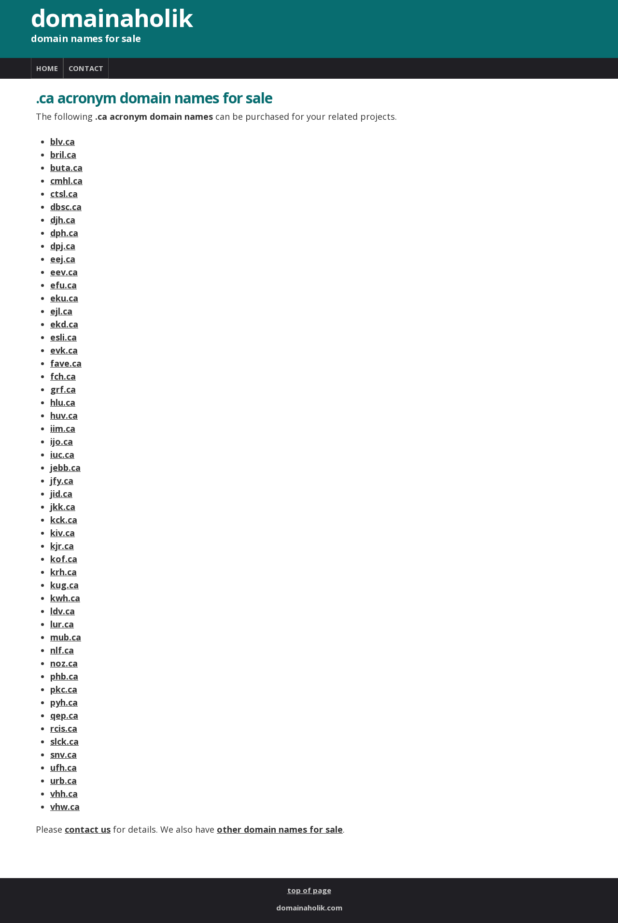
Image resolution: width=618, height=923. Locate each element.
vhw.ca (65, 806)
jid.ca (61, 493)
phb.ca (64, 676)
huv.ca (64, 415)
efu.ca (63, 285)
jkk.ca (62, 506)
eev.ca (64, 272)
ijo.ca (61, 441)
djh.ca (62, 220)
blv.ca (62, 141)
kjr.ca (62, 546)
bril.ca (63, 154)
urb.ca (63, 780)
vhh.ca (64, 793)
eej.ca (62, 259)
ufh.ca (63, 767)
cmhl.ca (66, 180)
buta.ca (66, 167)
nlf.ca (62, 650)
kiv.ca (62, 533)
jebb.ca (65, 467)
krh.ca (63, 572)
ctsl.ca (64, 193)
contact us (88, 829)
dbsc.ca (66, 207)
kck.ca (63, 519)
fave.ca (66, 363)
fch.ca (63, 376)
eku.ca (64, 298)
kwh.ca (65, 598)
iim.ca (62, 428)
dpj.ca (62, 246)
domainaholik (112, 17)
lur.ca (62, 624)
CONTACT (86, 68)
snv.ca (63, 754)
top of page (309, 890)
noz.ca (64, 663)
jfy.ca (61, 480)
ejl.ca (61, 311)
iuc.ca (62, 454)
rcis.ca (63, 728)
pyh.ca (64, 702)
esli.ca (63, 337)
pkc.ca (63, 689)
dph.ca (64, 233)
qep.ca (64, 715)
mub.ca (65, 637)
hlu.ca (62, 402)
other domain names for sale (280, 829)
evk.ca (64, 350)
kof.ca (63, 559)
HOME (47, 68)
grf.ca (63, 389)
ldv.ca (62, 611)
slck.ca (64, 741)
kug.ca (64, 585)
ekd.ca (64, 324)
